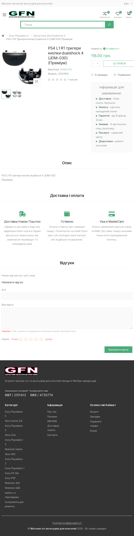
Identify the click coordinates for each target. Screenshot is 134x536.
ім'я (4, 289)
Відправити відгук (118, 349)
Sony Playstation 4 (19, 35)
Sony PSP (10, 478)
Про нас (52, 411)
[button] (129, 14)
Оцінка (5, 339)
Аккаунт (94, 411)
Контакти (52, 435)
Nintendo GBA (12, 487)
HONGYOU (66, 69)
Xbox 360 (10, 454)
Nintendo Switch (13, 449)
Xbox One (10, 435)
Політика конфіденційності (67, 523)
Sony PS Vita (12, 473)
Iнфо (126, 3)
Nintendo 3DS (12, 483)
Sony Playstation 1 (14, 468)
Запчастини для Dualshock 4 (49, 35)
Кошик (93, 430)
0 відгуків (73, 80)
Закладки (95, 416)
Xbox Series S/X (13, 420)
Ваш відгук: (8, 304)
